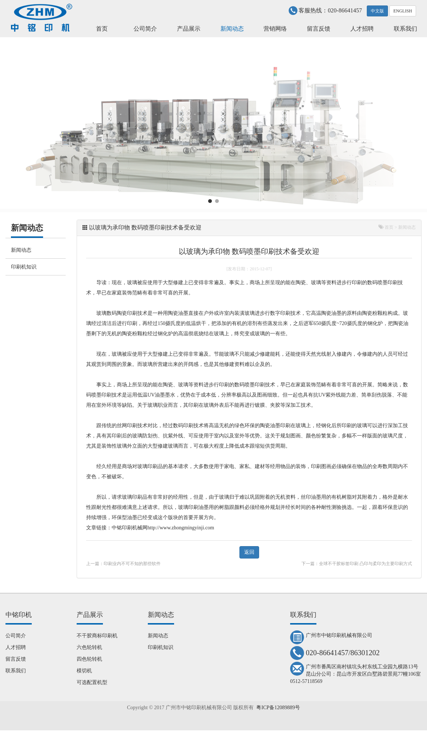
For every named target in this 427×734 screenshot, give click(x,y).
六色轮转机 (89, 647)
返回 (249, 552)
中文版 (377, 10)
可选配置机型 (92, 682)
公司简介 (145, 29)
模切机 (84, 670)
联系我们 (405, 29)
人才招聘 (362, 29)
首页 (102, 29)
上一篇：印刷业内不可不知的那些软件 (123, 563)
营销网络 (275, 29)
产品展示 (188, 29)
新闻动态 (232, 29)
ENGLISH (402, 10)
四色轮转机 (89, 659)
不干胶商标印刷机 (97, 635)
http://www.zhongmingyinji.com (180, 527)
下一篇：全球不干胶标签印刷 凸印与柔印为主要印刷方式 (356, 563)
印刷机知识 (23, 267)
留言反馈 (318, 29)
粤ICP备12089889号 (278, 707)
